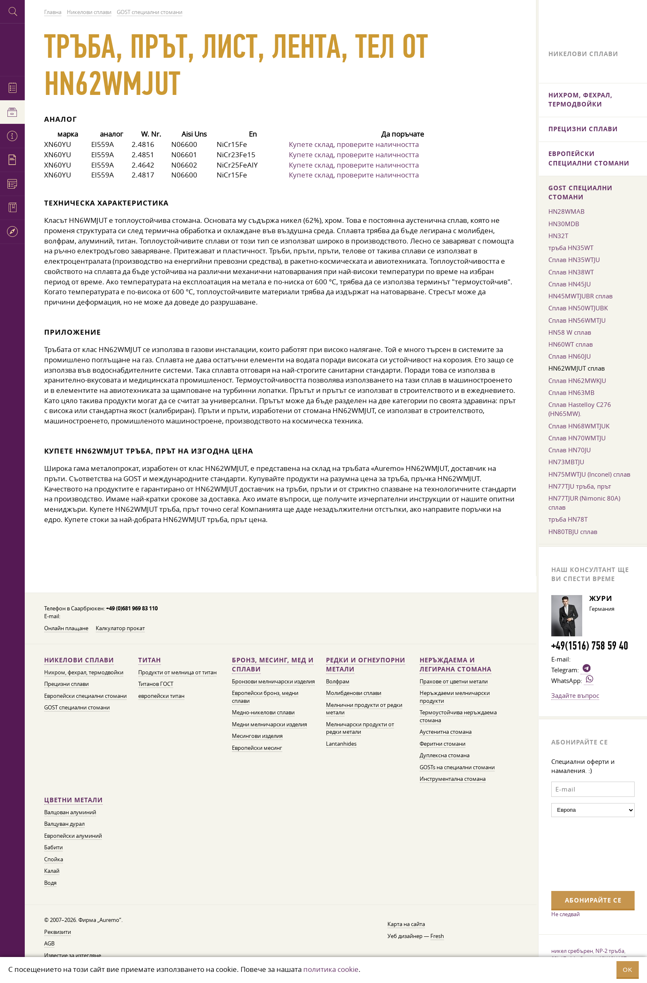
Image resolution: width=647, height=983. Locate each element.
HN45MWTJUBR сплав (580, 296)
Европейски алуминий (73, 835)
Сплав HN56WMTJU (577, 320)
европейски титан (161, 695)
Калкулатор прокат (120, 628)
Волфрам (337, 681)
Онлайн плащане (66, 628)
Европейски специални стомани (85, 695)
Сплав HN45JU (569, 284)
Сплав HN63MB (571, 392)
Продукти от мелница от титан (177, 672)
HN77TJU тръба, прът (579, 486)
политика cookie (331, 969)
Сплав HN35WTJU (574, 259)
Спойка (53, 859)
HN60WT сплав (570, 344)
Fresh (437, 936)
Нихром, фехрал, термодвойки (83, 672)
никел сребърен (572, 951)
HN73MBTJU (566, 462)
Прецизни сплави (66, 684)
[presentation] (585, 853)
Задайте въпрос (575, 695)
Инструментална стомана (453, 778)
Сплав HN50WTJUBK (578, 308)
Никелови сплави (79, 660)
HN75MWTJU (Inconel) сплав (589, 474)
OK (628, 969)
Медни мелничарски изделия (269, 724)
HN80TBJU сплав (572, 531)
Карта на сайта (406, 924)
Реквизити (57, 932)
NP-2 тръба (609, 951)
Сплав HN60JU (569, 356)
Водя (50, 882)
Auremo (12, 48)
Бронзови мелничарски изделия (273, 681)
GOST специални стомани (77, 707)
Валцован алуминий (70, 812)
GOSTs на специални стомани (457, 767)
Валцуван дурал (64, 823)
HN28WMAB (566, 211)
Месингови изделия (257, 736)
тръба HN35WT (570, 247)
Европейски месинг (257, 747)
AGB (49, 943)
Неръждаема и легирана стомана (455, 664)
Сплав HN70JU (569, 450)
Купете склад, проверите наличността (354, 144)
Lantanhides (341, 743)
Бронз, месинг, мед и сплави (273, 664)
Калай (51, 870)
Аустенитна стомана (446, 731)
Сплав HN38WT (571, 272)
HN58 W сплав (569, 332)
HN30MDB (563, 224)
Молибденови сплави (353, 693)
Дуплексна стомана (445, 755)
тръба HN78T (568, 519)
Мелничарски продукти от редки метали (360, 728)
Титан (149, 660)
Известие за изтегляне (72, 955)
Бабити (53, 847)
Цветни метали (73, 800)
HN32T (558, 236)
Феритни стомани (442, 743)
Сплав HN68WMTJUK (578, 426)
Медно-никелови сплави (263, 712)
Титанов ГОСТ (155, 684)
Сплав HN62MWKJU (577, 380)
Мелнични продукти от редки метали (364, 709)
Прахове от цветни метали (454, 681)
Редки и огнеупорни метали (365, 664)
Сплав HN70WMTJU (577, 438)
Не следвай (565, 914)
